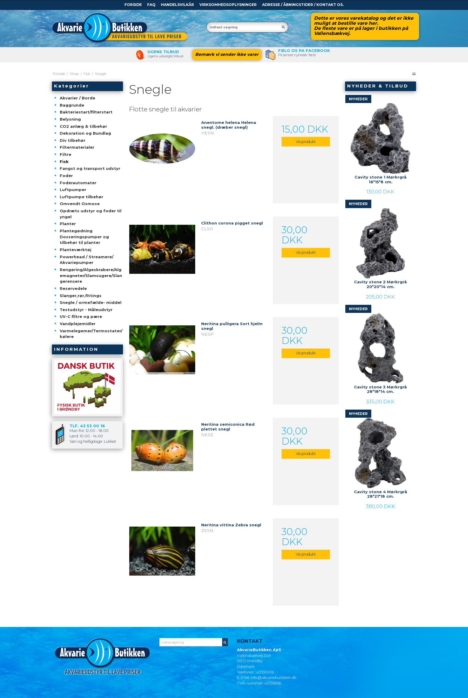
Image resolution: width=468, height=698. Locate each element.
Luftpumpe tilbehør (81, 196)
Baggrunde (72, 105)
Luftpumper (73, 189)
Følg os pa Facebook (304, 50)
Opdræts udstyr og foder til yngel (90, 213)
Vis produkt (306, 141)
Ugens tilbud (163, 51)
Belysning (70, 119)
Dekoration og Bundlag (85, 133)
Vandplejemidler (78, 323)
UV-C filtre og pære (81, 316)
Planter (68, 223)
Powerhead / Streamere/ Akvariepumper (86, 259)
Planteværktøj (75, 249)
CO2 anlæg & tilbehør (83, 126)
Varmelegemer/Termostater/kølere (91, 333)
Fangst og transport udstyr (90, 168)
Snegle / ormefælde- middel (90, 302)
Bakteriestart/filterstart (86, 112)
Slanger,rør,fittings (80, 295)
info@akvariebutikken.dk (273, 677)
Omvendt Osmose (80, 203)
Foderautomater (78, 182)
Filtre (65, 154)
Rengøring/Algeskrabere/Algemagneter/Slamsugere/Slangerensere (91, 275)
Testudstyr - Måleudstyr (86, 309)
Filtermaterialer (77, 147)
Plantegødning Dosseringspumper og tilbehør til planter (84, 236)
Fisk (64, 161)
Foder (66, 175)
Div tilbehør (72, 140)
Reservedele (73, 288)
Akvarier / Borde (77, 98)
